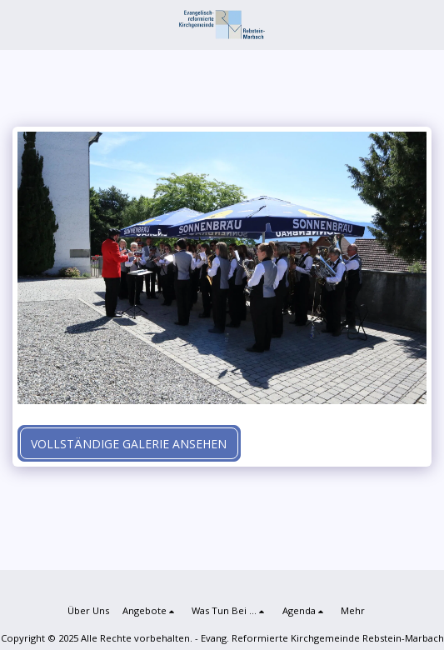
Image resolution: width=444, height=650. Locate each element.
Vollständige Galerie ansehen (129, 444)
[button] (18, 24)
